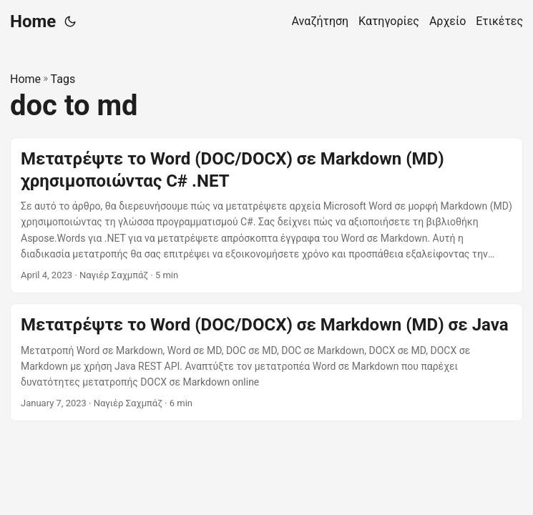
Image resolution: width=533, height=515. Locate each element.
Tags (63, 79)
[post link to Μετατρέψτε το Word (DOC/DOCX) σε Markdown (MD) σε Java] (266, 362)
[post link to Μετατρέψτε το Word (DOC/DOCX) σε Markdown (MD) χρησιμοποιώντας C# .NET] (266, 215)
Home (33, 21)
